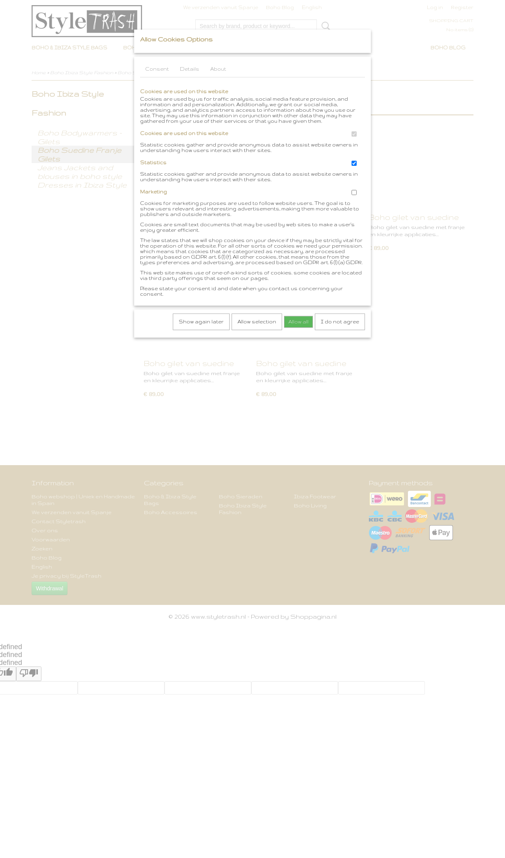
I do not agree (340, 321)
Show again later (201, 321)
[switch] (354, 134)
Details (189, 68)
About (218, 68)
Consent (157, 68)
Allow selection (257, 321)
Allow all (298, 321)
